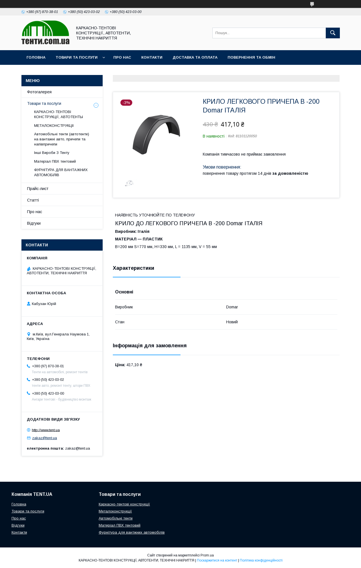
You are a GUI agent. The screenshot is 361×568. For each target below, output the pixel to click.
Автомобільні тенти (116, 518)
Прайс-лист (38, 188)
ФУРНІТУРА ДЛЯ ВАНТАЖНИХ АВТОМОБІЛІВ (61, 172)
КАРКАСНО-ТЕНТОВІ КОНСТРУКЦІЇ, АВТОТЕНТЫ (58, 114)
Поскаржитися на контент (217, 560)
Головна (36, 57)
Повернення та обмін (251, 57)
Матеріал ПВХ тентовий (55, 161)
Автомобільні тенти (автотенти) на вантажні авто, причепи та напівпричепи (61, 139)
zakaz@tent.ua (44, 438)
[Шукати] (333, 33)
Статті (33, 200)
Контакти (151, 57)
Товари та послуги (77, 57)
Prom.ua (207, 555)
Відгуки (34, 223)
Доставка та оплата (195, 57)
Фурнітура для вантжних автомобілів (132, 532)
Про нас (122, 57)
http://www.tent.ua (46, 430)
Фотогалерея (39, 92)
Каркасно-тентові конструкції (124, 504)
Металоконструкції (115, 511)
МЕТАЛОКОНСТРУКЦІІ (54, 125)
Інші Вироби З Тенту (51, 153)
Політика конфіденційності (261, 560)
